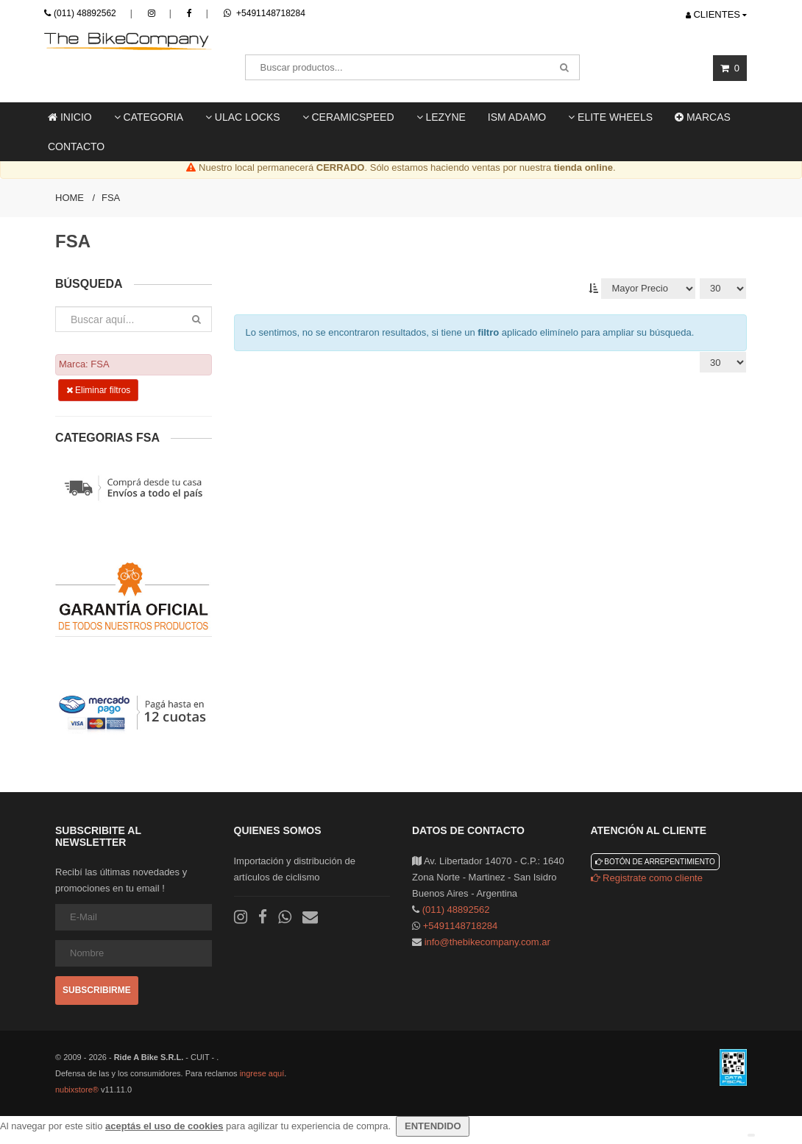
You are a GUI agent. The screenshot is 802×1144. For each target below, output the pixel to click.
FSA (111, 197)
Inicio (70, 117)
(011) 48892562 (85, 13)
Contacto (76, 146)
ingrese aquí (262, 1073)
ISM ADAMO (517, 117)
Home (69, 197)
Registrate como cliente (647, 877)
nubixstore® (77, 1089)
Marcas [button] (703, 117)
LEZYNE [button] (441, 117)
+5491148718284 (264, 13)
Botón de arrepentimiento (655, 862)
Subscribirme (97, 990)
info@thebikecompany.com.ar (487, 941)
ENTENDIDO (433, 1125)
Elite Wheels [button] (610, 117)
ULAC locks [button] (242, 117)
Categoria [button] (148, 117)
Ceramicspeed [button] (348, 117)
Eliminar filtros (98, 390)
